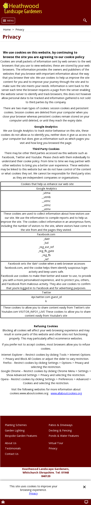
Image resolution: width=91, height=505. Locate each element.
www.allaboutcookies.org (66, 393)
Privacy (33, 493)
